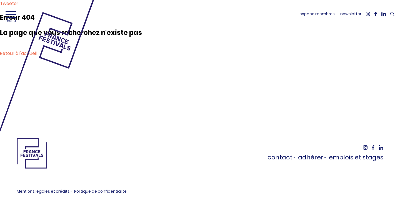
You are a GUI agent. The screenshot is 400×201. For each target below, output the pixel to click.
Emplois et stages (356, 157)
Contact (280, 157)
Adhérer (310, 157)
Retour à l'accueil (18, 53)
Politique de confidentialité (100, 191)
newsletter (350, 14)
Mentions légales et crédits (43, 191)
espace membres (317, 14)
